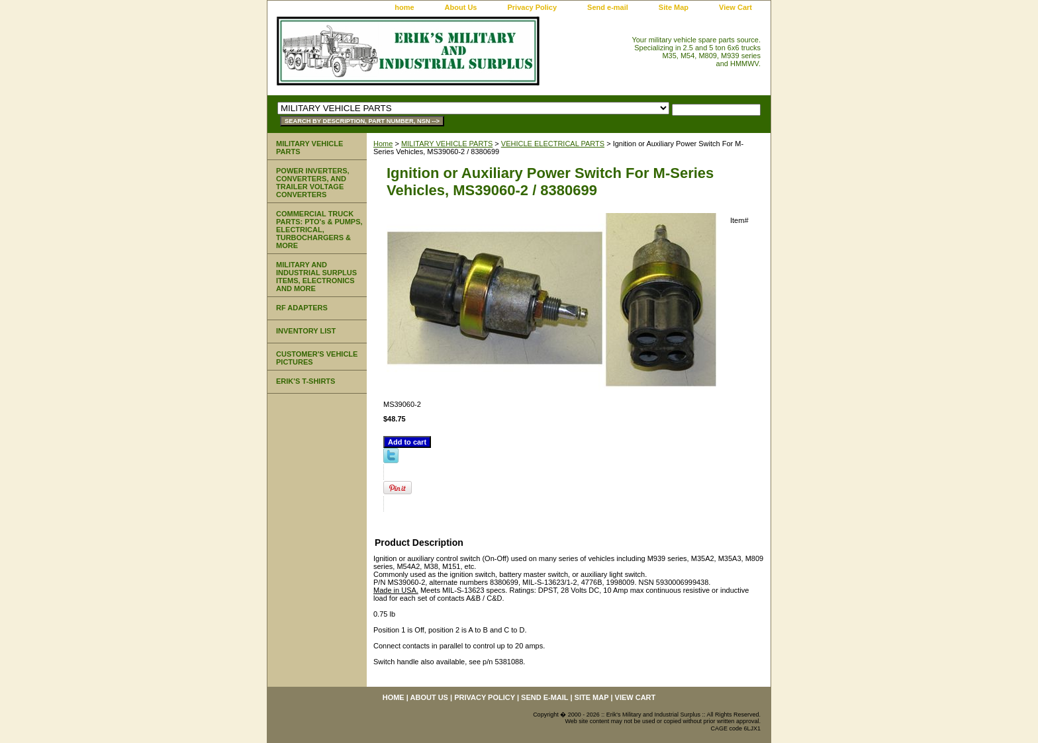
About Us (461, 7)
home (404, 7)
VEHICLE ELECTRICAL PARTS (552, 144)
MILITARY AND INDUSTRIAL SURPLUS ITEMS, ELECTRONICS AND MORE (316, 276)
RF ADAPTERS (302, 308)
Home (383, 144)
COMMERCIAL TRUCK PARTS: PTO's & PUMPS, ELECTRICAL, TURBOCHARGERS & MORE (319, 229)
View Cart (735, 7)
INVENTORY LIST (306, 331)
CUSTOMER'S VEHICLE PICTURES (316, 358)
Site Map (673, 7)
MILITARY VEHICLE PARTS (447, 144)
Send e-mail (607, 7)
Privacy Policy (532, 7)
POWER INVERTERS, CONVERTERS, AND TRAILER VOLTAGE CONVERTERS (313, 182)
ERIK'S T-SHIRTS (305, 381)
